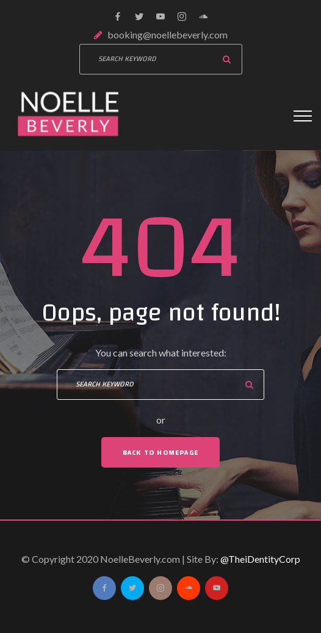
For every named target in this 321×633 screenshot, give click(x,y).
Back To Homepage (160, 452)
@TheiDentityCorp (260, 559)
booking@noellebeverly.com (167, 34)
